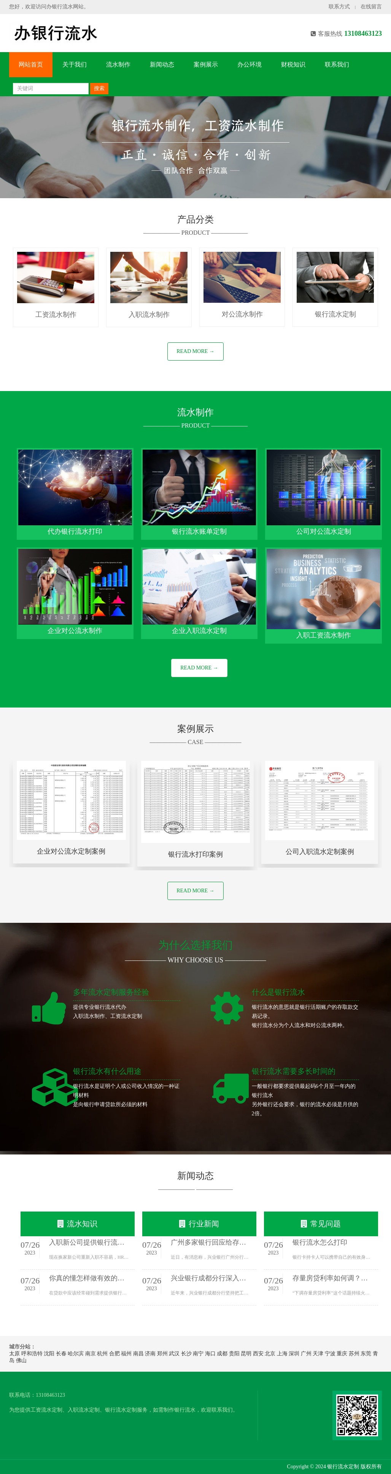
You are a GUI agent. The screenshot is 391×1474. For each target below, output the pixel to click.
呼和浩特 (32, 1353)
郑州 (162, 1353)
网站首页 (31, 64)
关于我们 (74, 64)
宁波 (330, 1353)
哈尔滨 (76, 1353)
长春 (61, 1353)
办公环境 (249, 64)
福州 (126, 1353)
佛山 (21, 1360)
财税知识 (293, 64)
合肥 (114, 1353)
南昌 (138, 1353)
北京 (270, 1353)
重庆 (342, 1353)
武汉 (174, 1353)
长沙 (186, 1353)
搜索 (99, 88)
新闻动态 (162, 64)
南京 (90, 1353)
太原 (14, 1353)
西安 (258, 1353)
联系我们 (337, 64)
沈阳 (49, 1353)
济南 (150, 1353)
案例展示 (206, 64)
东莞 (366, 1353)
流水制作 (118, 64)
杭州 (102, 1353)
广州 (306, 1353)
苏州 (354, 1353)
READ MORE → (195, 351)
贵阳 (234, 1353)
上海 (282, 1353)
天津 (318, 1353)
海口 (210, 1353)
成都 (222, 1353)
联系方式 (339, 7)
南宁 (198, 1353)
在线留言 (371, 7)
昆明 (246, 1353)
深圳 (294, 1353)
